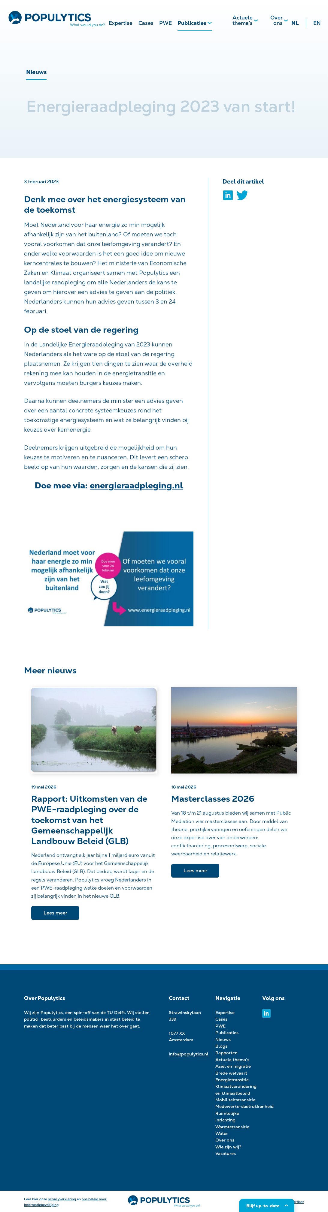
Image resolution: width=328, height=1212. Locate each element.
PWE (165, 22)
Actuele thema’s (242, 20)
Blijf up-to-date (262, 1205)
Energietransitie (232, 1079)
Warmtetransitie (232, 1127)
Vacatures (225, 1153)
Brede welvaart (231, 1073)
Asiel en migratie (233, 1066)
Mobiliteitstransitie (235, 1100)
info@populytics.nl (188, 1054)
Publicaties (192, 22)
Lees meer (55, 913)
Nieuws (223, 1039)
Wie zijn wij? (228, 1147)
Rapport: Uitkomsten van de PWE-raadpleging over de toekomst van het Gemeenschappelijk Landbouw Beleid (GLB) (89, 820)
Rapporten (226, 1052)
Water (221, 1133)
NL (295, 22)
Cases (145, 22)
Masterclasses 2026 (212, 799)
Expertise (120, 22)
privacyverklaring (62, 1199)
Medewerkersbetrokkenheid (244, 1106)
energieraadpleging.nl (136, 488)
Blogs (221, 1046)
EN (317, 22)
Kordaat (297, 1202)
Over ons (276, 20)
